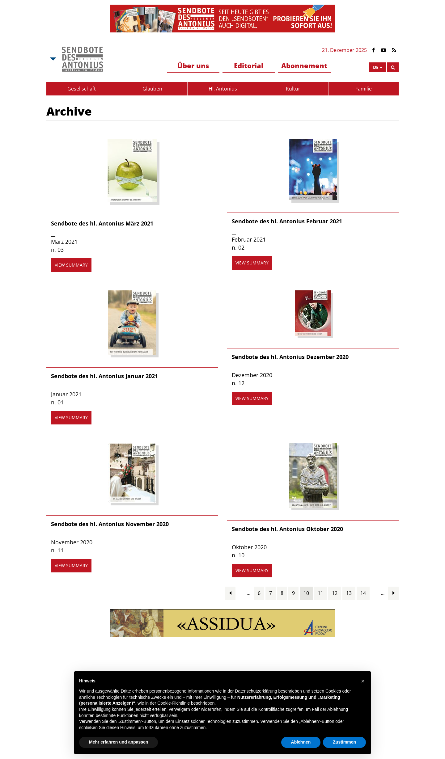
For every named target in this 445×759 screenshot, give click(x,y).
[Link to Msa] (82, 59)
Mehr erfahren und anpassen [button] (118, 742)
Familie (363, 88)
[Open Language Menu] (377, 67)
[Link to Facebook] (373, 50)
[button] (363, 681)
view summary (71, 265)
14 (363, 593)
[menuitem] (193, 66)
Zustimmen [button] (344, 742)
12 (334, 593)
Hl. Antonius (223, 88)
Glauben (152, 88)
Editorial (248, 65)
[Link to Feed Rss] (394, 50)
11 (320, 593)
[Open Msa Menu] (52, 59)
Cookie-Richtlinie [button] (173, 703)
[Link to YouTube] (383, 50)
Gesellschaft (81, 88)
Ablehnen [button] (301, 742)
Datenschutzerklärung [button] (256, 691)
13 (349, 593)
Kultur (293, 88)
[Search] (393, 67)
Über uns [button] (193, 65)
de (376, 67)
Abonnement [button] (304, 65)
